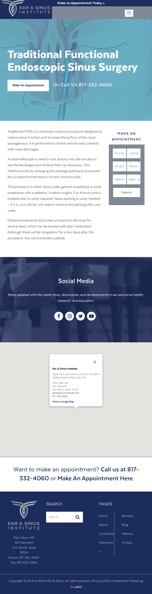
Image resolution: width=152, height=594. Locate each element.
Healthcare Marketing (128, 581)
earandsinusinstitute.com (65, 392)
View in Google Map (63, 401)
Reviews (127, 516)
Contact (127, 543)
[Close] (95, 362)
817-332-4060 (96, 85)
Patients (127, 534)
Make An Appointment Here (95, 478)
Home (103, 516)
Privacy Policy (101, 581)
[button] (76, 413)
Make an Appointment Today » (81, 3)
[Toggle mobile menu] (129, 13)
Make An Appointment (28, 85)
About (103, 525)
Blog (125, 525)
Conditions (106, 534)
